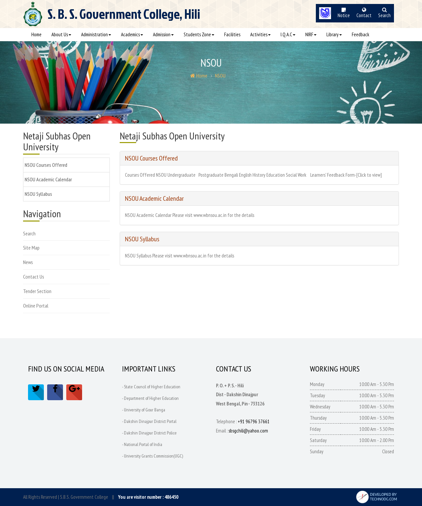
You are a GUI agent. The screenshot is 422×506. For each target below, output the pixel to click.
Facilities (232, 34)
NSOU (220, 75)
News (28, 262)
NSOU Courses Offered (46, 165)
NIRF (310, 34)
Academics (132, 34)
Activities (260, 34)
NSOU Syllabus (38, 194)
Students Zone (199, 34)
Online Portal (35, 305)
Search (29, 233)
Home (36, 34)
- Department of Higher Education (150, 398)
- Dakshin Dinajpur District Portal (149, 421)
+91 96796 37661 (254, 421)
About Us (61, 34)
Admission (163, 34)
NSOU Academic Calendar (48, 179)
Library (334, 34)
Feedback (360, 34)
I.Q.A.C (288, 34)
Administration (96, 34)
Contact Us (33, 276)
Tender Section (37, 291)
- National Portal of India (142, 444)
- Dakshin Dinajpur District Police (149, 433)
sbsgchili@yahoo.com (248, 431)
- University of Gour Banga (144, 410)
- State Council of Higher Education (151, 387)
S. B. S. (123, 17)
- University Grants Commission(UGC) (152, 456)
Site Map (31, 247)
